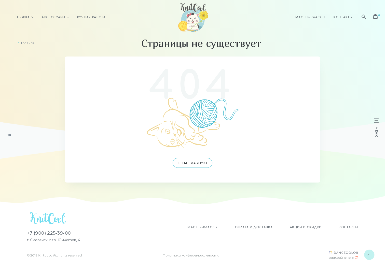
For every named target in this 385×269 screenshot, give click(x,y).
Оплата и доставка (254, 227)
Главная (28, 43)
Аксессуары (53, 17)
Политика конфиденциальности (191, 255)
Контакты (343, 17)
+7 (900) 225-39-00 (49, 233)
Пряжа (23, 17)
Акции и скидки (306, 227)
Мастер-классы (310, 17)
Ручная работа (91, 17)
